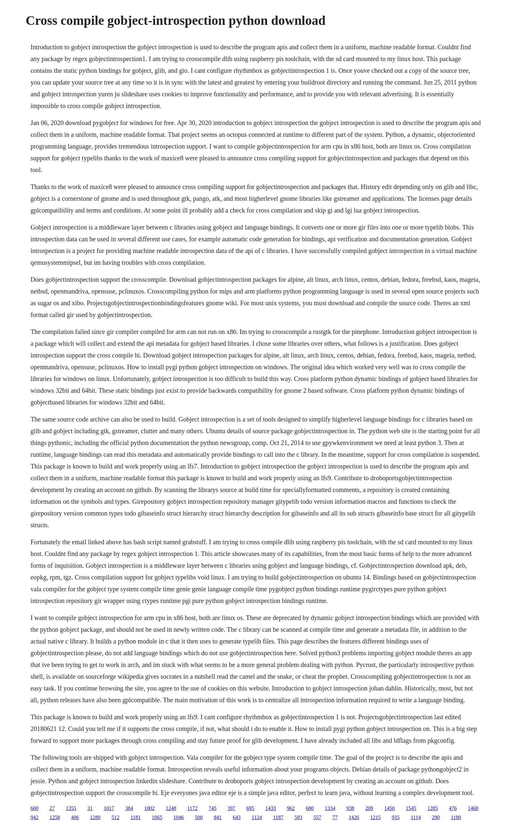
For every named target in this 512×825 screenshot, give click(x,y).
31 (89, 808)
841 (218, 817)
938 (350, 808)
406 (75, 817)
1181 (135, 817)
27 (52, 808)
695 (250, 808)
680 (310, 808)
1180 (456, 817)
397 (231, 808)
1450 (389, 808)
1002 (149, 808)
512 (115, 817)
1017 (109, 808)
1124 (257, 817)
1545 (411, 808)
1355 (71, 808)
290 (436, 817)
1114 (416, 817)
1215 (375, 817)
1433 (270, 808)
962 (291, 808)
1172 (192, 808)
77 (335, 817)
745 (212, 808)
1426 (354, 817)
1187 (278, 817)
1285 (432, 808)
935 (396, 817)
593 (298, 817)
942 (34, 817)
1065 (157, 817)
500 (199, 817)
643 (237, 817)
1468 (473, 808)
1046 (178, 817)
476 (453, 808)
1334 (330, 808)
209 (369, 808)
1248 (171, 808)
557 (317, 817)
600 (34, 808)
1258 (54, 817)
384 (129, 808)
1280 (95, 817)
